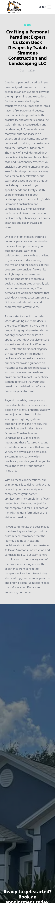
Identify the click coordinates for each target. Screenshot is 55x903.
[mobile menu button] (49, 7)
